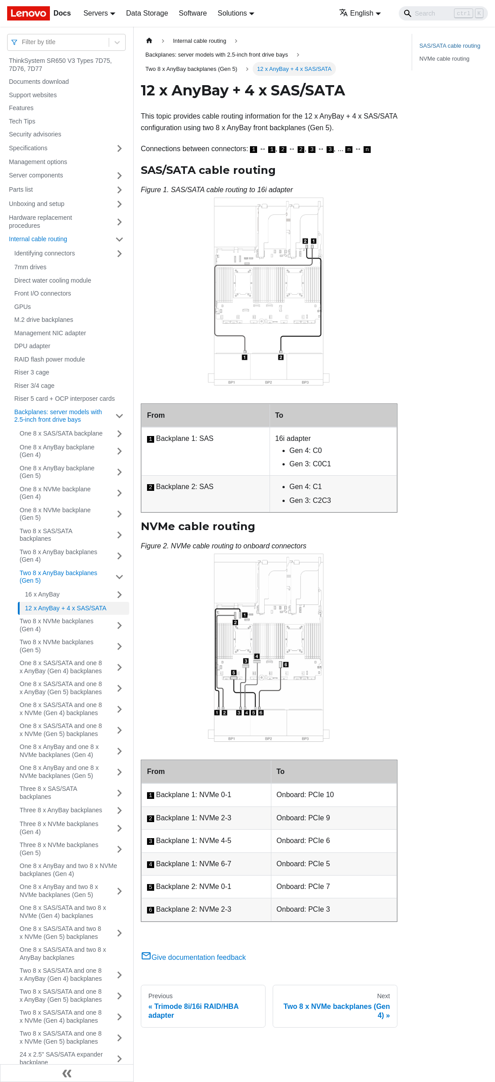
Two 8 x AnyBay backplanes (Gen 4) (58, 556)
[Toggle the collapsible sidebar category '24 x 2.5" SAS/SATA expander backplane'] (119, 1058)
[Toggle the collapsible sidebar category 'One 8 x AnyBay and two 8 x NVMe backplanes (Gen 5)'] (119, 890)
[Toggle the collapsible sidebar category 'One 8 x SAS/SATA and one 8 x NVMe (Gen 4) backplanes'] (119, 709)
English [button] (356, 13)
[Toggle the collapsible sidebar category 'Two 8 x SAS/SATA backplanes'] (119, 535)
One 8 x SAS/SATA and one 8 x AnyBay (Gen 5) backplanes (61, 687)
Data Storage (147, 13)
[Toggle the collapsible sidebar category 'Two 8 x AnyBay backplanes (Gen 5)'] (119, 577)
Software (193, 13)
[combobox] (23, 42)
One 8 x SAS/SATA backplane (61, 433)
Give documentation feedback (193, 957)
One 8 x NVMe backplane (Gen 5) (55, 514)
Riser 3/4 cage (34, 385)
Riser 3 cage (31, 372)
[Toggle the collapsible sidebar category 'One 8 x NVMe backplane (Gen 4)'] (119, 493)
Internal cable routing (38, 239)
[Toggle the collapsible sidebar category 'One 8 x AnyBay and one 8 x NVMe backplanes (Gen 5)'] (119, 771)
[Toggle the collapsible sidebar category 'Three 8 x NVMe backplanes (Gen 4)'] (119, 828)
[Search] (443, 13)
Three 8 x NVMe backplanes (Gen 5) (59, 848)
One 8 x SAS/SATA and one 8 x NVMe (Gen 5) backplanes (61, 729)
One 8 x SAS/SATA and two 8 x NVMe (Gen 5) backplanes (60, 932)
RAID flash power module (49, 359)
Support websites (33, 95)
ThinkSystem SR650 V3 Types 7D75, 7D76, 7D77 (60, 64)
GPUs (22, 306)
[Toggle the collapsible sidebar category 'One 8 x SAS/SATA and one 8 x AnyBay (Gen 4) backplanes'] (119, 667)
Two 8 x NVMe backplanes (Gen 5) (57, 646)
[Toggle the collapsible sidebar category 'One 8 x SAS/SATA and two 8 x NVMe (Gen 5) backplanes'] (119, 932)
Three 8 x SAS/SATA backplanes (48, 792)
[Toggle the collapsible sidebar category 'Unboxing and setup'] (119, 204)
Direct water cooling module (52, 280)
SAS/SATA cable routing (449, 45)
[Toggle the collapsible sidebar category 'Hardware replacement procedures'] (119, 221)
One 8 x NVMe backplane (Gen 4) (55, 493)
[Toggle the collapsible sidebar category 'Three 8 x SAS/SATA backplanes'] (119, 792)
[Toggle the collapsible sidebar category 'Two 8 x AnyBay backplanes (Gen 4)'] (119, 556)
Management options (38, 161)
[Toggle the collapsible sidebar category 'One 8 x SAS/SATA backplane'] (119, 434)
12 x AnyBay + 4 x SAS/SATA (65, 608)
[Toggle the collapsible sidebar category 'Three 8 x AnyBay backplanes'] (119, 810)
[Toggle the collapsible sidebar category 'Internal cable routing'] (119, 239)
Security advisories (35, 134)
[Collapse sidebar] (67, 1073)
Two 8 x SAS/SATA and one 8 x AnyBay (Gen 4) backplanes (61, 974)
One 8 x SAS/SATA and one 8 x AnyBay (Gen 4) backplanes (61, 667)
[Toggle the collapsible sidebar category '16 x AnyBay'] (119, 595)
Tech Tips (22, 121)
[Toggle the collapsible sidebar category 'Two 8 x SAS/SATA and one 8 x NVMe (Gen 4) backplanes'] (119, 1016)
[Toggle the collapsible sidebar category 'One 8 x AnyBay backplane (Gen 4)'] (119, 451)
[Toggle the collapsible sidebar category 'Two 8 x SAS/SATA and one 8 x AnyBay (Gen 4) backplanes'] (119, 974)
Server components (36, 175)
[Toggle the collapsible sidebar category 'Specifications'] (119, 148)
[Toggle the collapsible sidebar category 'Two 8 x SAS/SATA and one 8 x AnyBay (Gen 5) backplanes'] (119, 995)
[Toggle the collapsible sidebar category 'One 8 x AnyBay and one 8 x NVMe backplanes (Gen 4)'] (119, 751)
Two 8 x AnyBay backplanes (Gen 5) (58, 576)
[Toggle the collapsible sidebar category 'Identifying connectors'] (119, 254)
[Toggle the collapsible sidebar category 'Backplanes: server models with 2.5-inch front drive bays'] (119, 416)
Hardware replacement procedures (40, 221)
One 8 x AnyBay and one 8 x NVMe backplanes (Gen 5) (59, 771)
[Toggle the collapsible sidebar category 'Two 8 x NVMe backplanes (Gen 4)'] (119, 625)
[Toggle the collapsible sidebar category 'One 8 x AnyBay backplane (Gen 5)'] (119, 472)
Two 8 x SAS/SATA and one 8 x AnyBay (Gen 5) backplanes (61, 995)
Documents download (39, 81)
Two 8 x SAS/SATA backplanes (46, 535)
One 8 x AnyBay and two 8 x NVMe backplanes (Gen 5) (59, 890)
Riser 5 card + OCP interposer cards (64, 398)
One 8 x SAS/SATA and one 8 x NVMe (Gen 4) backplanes (61, 708)
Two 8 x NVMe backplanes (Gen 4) (57, 625)
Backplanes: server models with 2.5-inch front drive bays (58, 416)
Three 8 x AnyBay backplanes (61, 810)
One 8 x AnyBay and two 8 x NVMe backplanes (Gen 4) (68, 869)
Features (21, 107)
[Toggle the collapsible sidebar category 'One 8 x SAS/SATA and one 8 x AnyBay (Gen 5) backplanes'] (119, 688)
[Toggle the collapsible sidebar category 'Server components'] (119, 176)
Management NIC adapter (50, 333)
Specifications (28, 148)
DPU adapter (32, 346)
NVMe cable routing (444, 58)
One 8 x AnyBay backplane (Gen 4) (57, 451)
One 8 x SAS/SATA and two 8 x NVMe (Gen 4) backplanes (63, 911)
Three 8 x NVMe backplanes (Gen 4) (59, 827)
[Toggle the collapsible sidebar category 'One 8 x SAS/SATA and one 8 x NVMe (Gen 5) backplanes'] (119, 730)
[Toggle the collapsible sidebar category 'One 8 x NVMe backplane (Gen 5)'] (119, 514)
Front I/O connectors (42, 293)
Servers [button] (95, 13)
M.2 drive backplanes (43, 319)
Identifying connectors (44, 253)
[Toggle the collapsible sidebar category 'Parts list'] (119, 190)
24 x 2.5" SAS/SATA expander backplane (61, 1058)
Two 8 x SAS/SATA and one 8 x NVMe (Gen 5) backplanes (61, 1037)
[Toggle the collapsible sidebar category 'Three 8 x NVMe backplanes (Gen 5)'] (119, 849)
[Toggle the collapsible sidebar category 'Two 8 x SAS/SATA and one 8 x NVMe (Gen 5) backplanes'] (119, 1037)
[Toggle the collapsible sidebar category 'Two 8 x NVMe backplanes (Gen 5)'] (119, 646)
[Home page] (149, 41)
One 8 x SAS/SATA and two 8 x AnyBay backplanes (63, 953)
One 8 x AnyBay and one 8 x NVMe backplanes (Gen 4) (59, 750)
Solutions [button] (232, 13)
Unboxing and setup (37, 203)
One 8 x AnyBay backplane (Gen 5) (57, 472)
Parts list (21, 189)
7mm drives (30, 267)
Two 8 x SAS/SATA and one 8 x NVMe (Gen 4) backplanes (61, 1016)
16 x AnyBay (42, 594)
